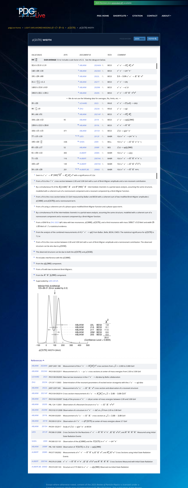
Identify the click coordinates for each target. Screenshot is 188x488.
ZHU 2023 (55, 222)
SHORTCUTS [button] (117, 15)
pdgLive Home (14, 27)
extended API (117, 3)
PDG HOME (99, 15)
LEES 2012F (53, 281)
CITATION (136, 15)
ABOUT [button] (165, 15)
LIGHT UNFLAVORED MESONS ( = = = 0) (44, 27)
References (38, 360)
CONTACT (151, 15)
